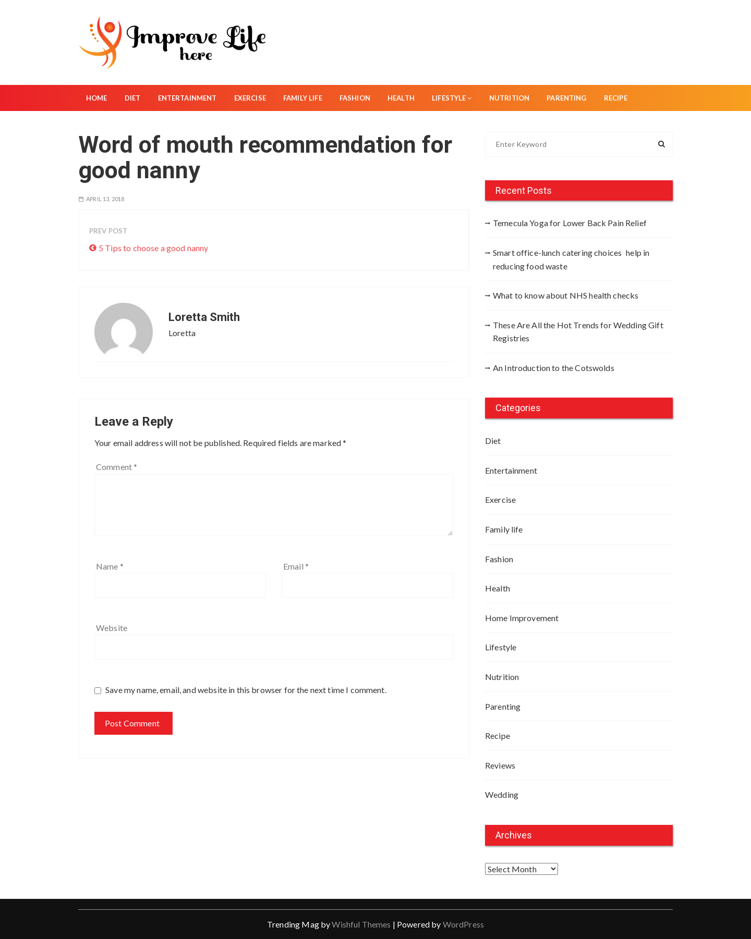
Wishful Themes (361, 924)
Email (296, 566)
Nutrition (509, 98)
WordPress (463, 924)
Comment (116, 467)
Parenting (566, 98)
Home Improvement (522, 618)
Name (110, 566)
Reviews (500, 765)
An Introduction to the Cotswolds (553, 368)
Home (96, 98)
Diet (133, 98)
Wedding (501, 794)
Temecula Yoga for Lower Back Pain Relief (570, 223)
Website (111, 628)
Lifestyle (452, 98)
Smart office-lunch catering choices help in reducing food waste (571, 259)
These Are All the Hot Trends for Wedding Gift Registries (578, 331)
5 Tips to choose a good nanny (153, 248)
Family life (302, 98)
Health (401, 98)
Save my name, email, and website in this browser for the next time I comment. (245, 690)
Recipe (615, 98)
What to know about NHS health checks (565, 295)
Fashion (355, 98)
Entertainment (187, 98)
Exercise (250, 98)
